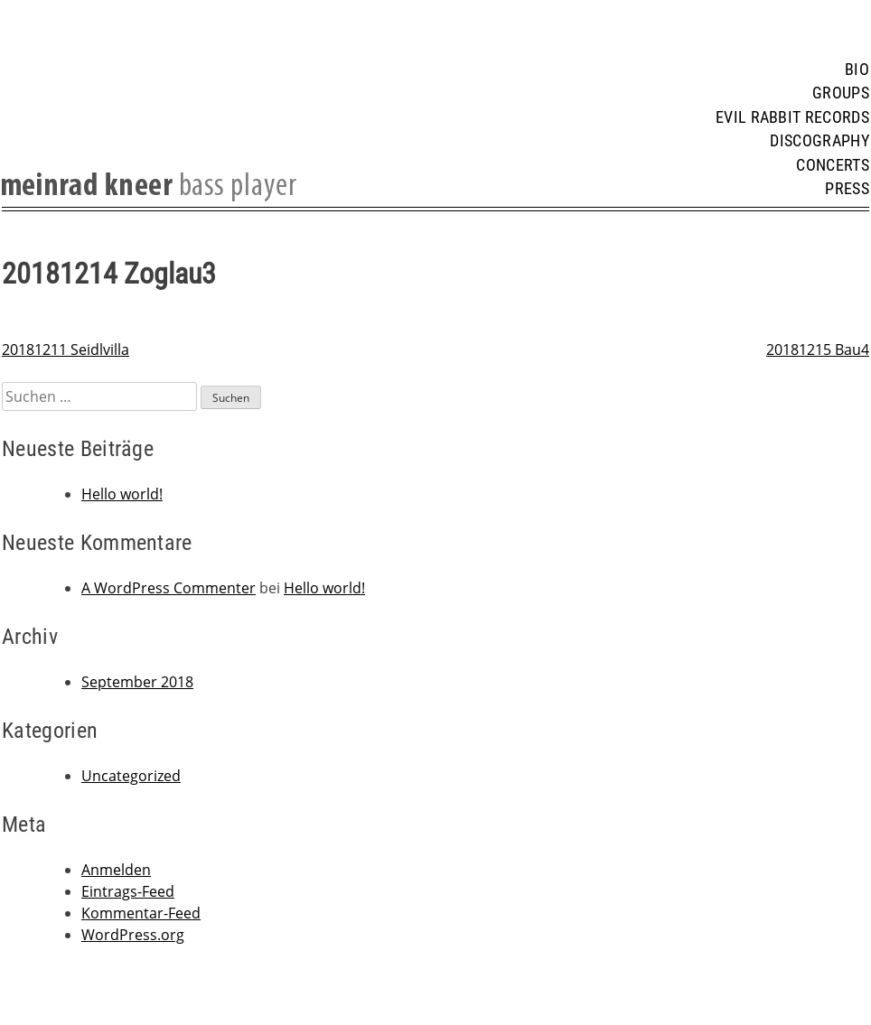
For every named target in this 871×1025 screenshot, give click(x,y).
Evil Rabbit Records (792, 117)
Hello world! (122, 494)
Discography (819, 141)
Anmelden (116, 870)
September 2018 (137, 682)
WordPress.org (132, 935)
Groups (840, 93)
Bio (857, 70)
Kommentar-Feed (141, 913)
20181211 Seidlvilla (65, 349)
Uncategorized (131, 776)
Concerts (832, 165)
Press (847, 189)
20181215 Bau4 (817, 349)
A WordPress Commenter (168, 588)
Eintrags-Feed (127, 891)
